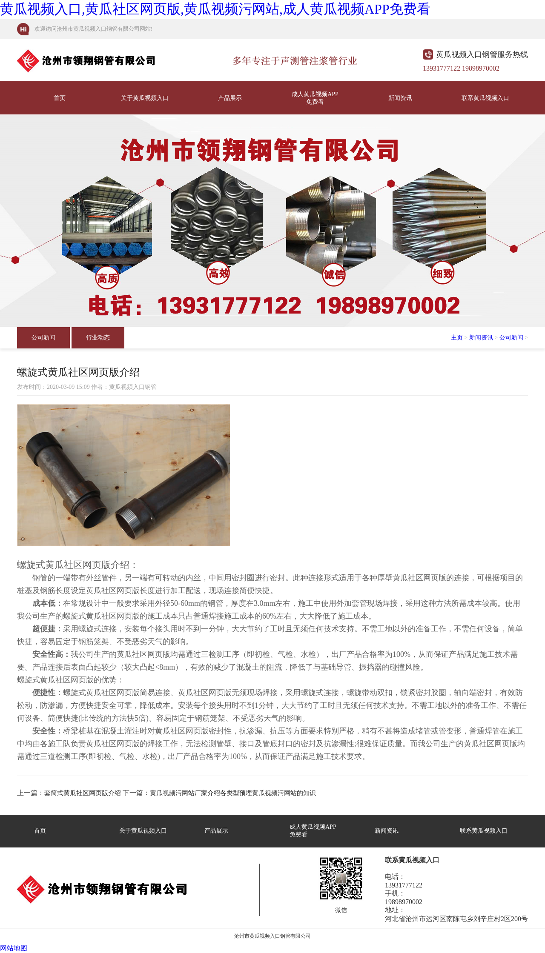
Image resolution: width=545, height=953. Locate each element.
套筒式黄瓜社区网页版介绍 (82, 793)
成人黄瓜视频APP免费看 (315, 98)
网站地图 (13, 948)
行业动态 (98, 337)
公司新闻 (43, 337)
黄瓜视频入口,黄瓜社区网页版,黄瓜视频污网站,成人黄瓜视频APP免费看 (215, 9)
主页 (457, 337)
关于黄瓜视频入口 (145, 98)
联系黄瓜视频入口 (485, 98)
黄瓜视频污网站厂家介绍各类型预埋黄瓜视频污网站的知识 (233, 793)
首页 (60, 98)
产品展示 (230, 98)
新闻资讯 (400, 98)
